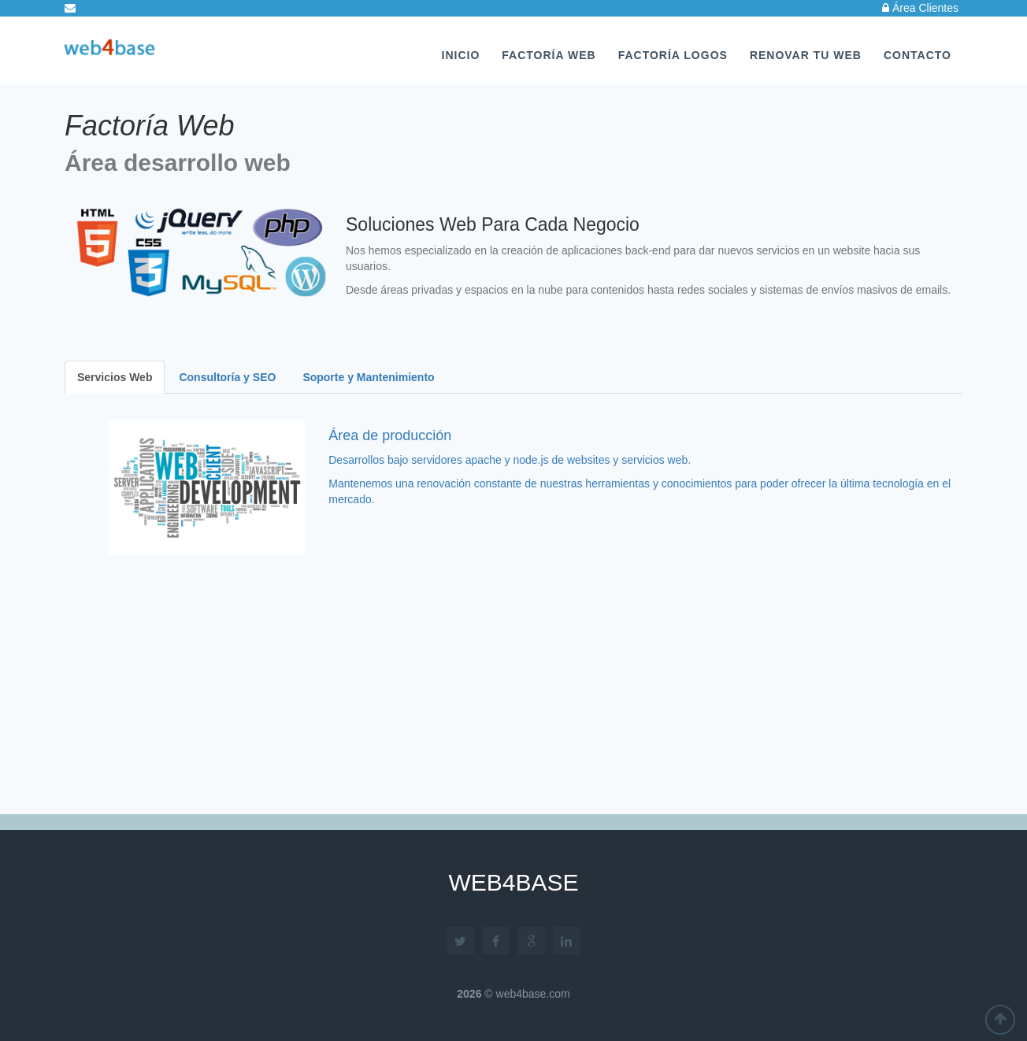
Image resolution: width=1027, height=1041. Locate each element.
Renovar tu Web (806, 55)
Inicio (461, 55)
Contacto (917, 55)
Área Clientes (920, 8)
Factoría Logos (673, 55)
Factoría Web (548, 55)
